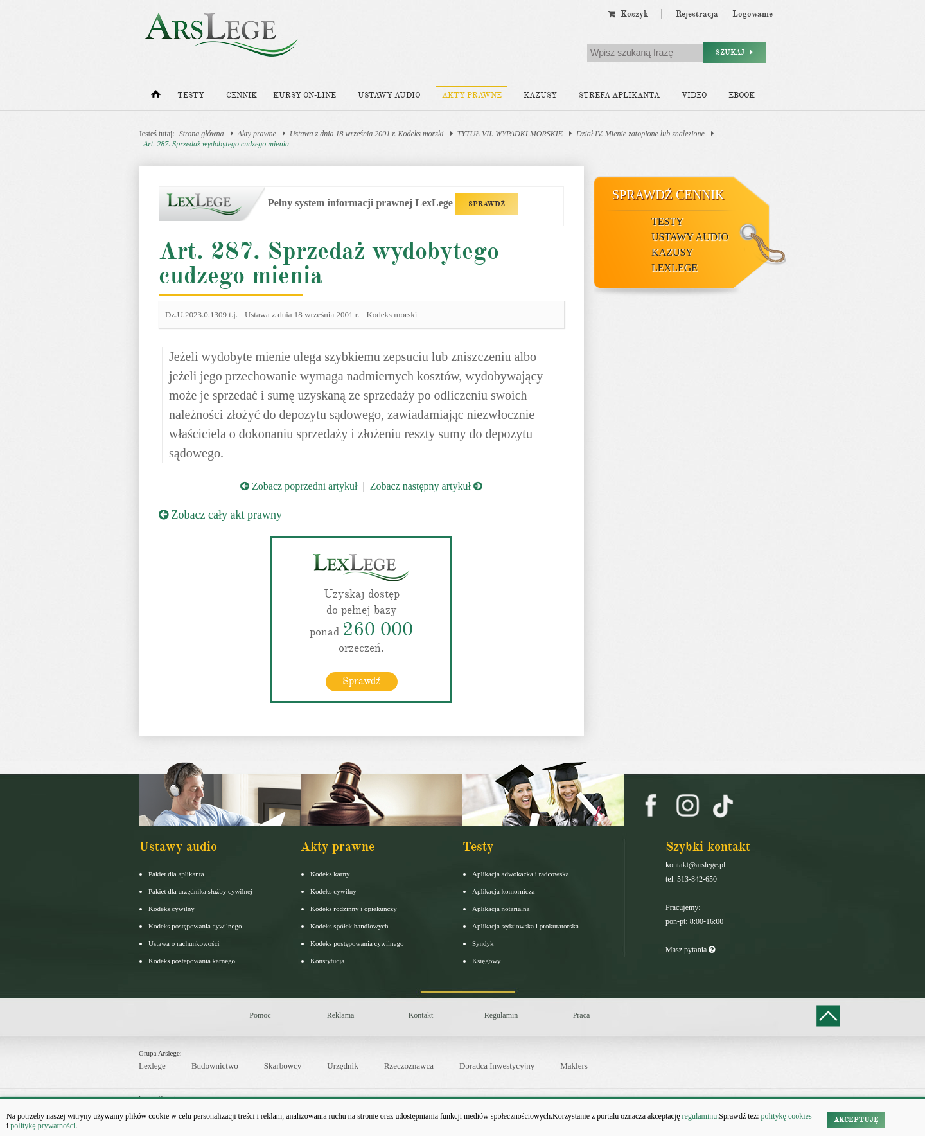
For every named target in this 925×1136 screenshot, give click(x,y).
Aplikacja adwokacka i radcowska (520, 873)
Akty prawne (472, 95)
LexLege (674, 267)
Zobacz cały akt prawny (220, 514)
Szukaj (734, 52)
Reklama (341, 1014)
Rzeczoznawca (409, 1065)
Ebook (741, 95)
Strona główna (201, 133)
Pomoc (259, 1014)
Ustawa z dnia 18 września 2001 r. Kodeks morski (367, 133)
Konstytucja (327, 960)
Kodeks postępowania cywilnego (195, 925)
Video (694, 95)
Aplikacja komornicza (503, 890)
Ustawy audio (389, 95)
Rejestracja (697, 14)
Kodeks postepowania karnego (191, 960)
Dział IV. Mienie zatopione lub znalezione (640, 133)
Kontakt (421, 1014)
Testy (190, 95)
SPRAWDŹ (486, 204)
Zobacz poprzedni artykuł (298, 486)
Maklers (574, 1065)
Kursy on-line (304, 95)
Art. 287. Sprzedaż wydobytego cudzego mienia (216, 143)
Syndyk (483, 942)
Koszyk (628, 14)
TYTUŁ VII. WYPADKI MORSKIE (510, 133)
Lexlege (152, 1065)
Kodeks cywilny (171, 908)
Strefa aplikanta (619, 95)
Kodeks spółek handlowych (349, 925)
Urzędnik (342, 1065)
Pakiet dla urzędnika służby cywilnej (200, 890)
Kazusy (540, 95)
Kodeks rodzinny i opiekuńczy (353, 908)
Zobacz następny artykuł (426, 486)
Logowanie (752, 14)
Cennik (241, 95)
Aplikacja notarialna (501, 908)
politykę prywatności (42, 1125)
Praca (581, 1014)
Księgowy (486, 960)
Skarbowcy (283, 1065)
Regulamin (501, 1014)
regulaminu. (699, 1116)
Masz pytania (690, 949)
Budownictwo (214, 1065)
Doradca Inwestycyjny (496, 1065)
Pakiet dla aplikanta (176, 873)
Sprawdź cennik (668, 195)
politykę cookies (786, 1116)
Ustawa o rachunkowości (184, 942)
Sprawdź (361, 680)
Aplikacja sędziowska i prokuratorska (525, 925)
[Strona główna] (155, 97)
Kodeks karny (329, 873)
